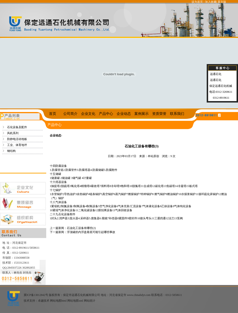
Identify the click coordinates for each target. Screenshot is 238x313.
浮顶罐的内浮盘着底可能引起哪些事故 (91, 232)
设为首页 (197, 2)
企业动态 (124, 114)
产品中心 (106, 114)
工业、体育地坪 (17, 145)
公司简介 (70, 114)
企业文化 (88, 114)
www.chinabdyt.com (139, 295)
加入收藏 (210, 2)
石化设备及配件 (17, 127)
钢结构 (11, 151)
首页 (52, 114)
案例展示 (141, 114)
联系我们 (177, 114)
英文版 (222, 2)
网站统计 (89, 300)
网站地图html (58, 300)
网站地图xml (75, 300)
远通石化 (215, 74)
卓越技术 (43, 300)
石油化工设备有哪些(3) (141, 146)
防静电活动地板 (17, 139)
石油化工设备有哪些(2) (81, 228)
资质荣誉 (159, 114)
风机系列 (12, 133)
